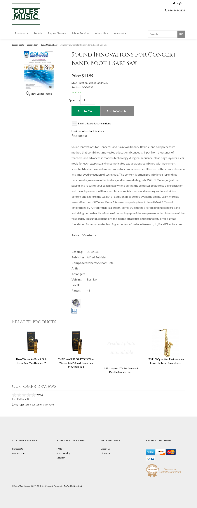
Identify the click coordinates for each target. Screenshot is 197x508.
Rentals (38, 33)
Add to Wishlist (117, 111)
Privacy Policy (63, 453)
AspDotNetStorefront (73, 486)
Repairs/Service (57, 33)
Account (120, 33)
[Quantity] (88, 100)
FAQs (59, 448)
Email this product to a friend (94, 123)
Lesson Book (32, 44)
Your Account (18, 453)
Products (21, 33)
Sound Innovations (49, 44)
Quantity (74, 100)
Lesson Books (18, 44)
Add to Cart (86, 111)
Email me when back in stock (88, 131)
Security (61, 457)
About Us (102, 33)
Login (177, 3)
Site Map (105, 453)
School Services (81, 33)
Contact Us (17, 448)
